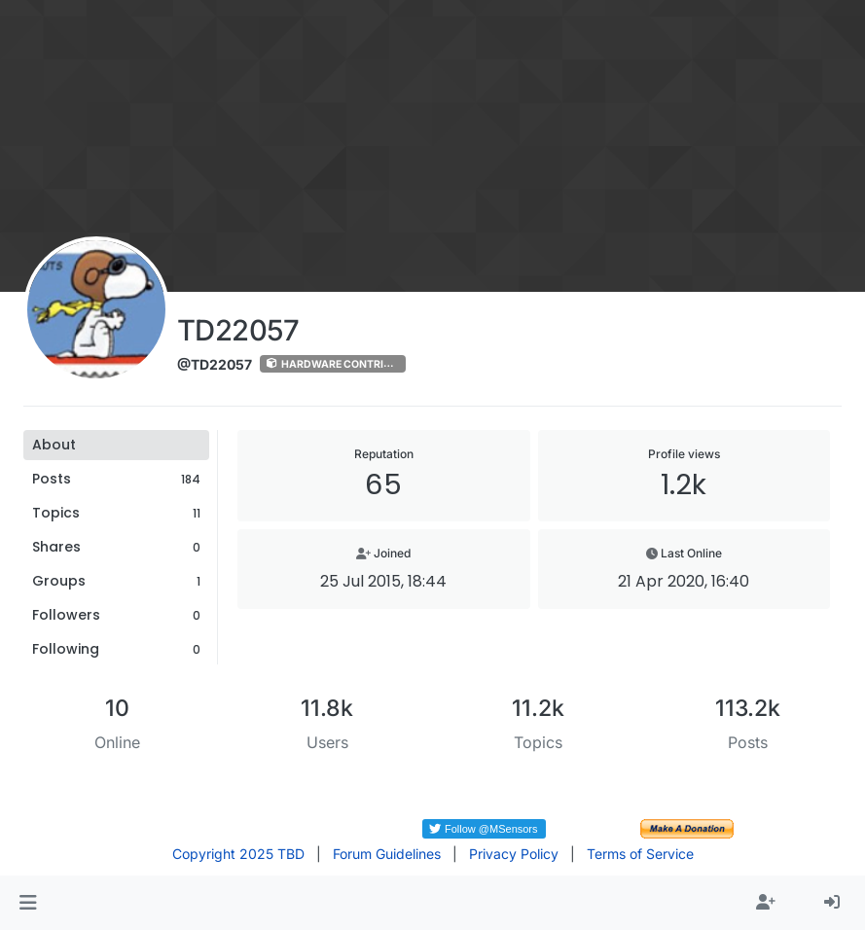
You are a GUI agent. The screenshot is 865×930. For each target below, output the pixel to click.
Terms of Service (640, 853)
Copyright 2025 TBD (238, 853)
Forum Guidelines (387, 853)
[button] (28, 902)
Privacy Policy (514, 853)
